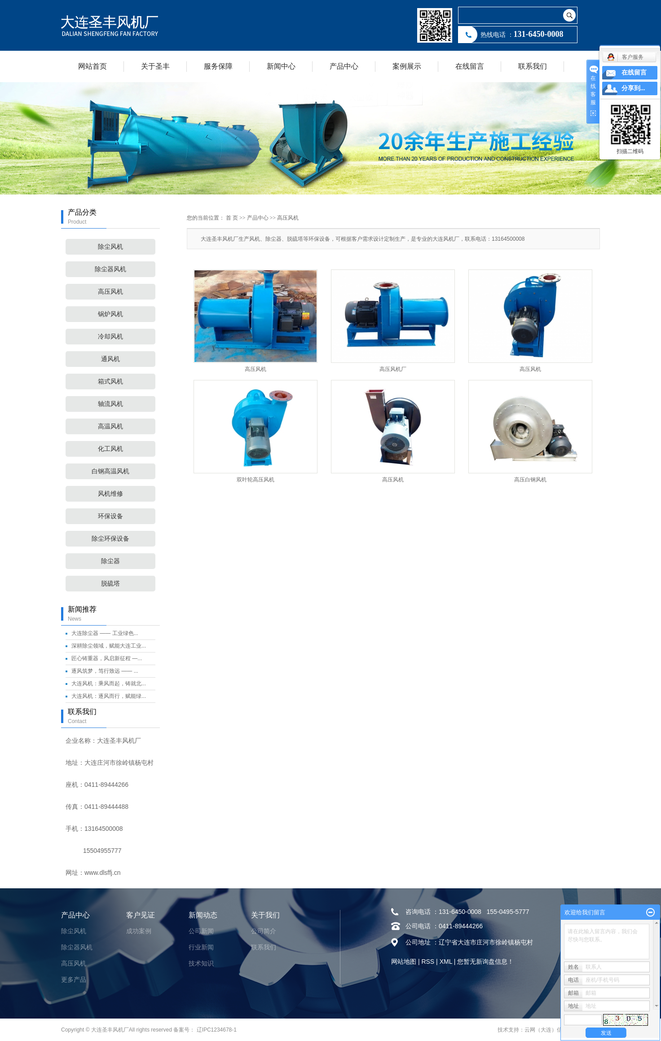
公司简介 (263, 931)
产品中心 (344, 66)
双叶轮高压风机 (255, 479)
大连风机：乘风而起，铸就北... (108, 683)
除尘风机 (110, 246)
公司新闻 (201, 931)
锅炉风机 (110, 314)
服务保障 (218, 66)
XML (446, 961)
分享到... (633, 88)
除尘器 (110, 561)
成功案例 (138, 931)
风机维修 (110, 493)
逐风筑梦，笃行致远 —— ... (104, 671)
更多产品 (73, 979)
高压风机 (110, 291)
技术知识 (201, 963)
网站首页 (92, 66)
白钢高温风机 (110, 471)
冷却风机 (110, 336)
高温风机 (110, 426)
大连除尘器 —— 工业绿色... (104, 633)
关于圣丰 (155, 66)
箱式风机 (110, 381)
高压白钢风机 (530, 479)
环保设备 (110, 516)
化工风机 (110, 449)
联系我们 (532, 66)
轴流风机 (110, 404)
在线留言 (469, 66)
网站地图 (403, 961)
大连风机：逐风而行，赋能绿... (108, 696)
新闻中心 (281, 66)
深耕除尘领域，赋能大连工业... (108, 646)
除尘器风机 (110, 269)
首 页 (232, 218)
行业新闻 (201, 947)
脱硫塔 (110, 583)
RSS (427, 961)
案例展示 (406, 66)
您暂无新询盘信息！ (485, 961)
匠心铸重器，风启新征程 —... (106, 658)
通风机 (110, 359)
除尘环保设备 (110, 538)
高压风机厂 (392, 369)
